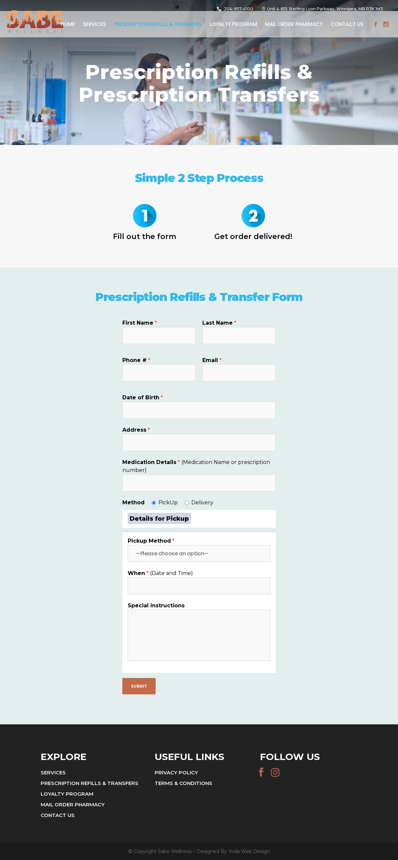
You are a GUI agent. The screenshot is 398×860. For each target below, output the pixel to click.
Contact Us (58, 815)
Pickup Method (151, 541)
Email (212, 360)
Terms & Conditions (183, 783)
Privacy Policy (176, 772)
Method (133, 502)
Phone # (136, 360)
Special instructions (156, 605)
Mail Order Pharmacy (73, 804)
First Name (139, 323)
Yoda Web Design (249, 851)
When (138, 573)
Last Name (219, 323)
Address (136, 430)
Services (53, 772)
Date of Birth (142, 397)
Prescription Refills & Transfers (89, 783)
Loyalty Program (67, 794)
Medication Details (151, 462)
